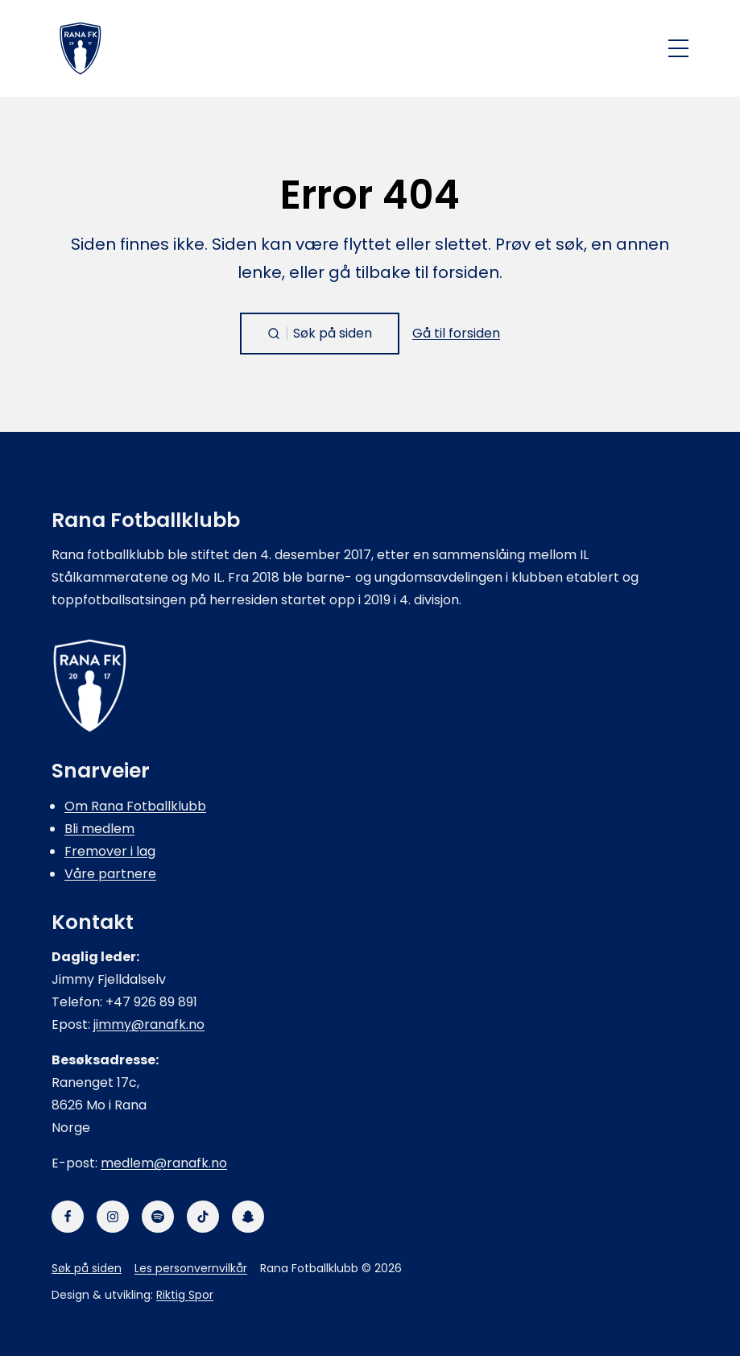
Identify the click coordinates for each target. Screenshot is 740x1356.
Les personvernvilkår (190, 1268)
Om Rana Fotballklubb (135, 806)
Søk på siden (87, 1268)
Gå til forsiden (456, 333)
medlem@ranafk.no (164, 1163)
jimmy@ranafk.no (149, 1024)
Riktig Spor (184, 1295)
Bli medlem (99, 828)
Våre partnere (110, 874)
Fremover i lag (109, 851)
